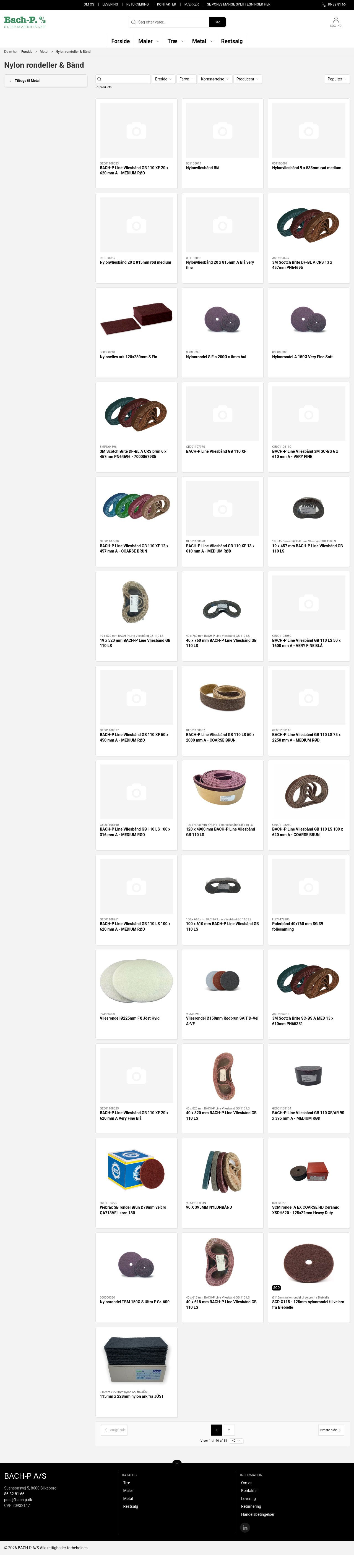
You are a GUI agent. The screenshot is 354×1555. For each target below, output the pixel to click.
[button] (148, 41)
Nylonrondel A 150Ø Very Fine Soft (302, 357)
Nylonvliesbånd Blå (202, 168)
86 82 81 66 (14, 1494)
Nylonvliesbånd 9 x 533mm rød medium (306, 168)
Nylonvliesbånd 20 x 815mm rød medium (135, 262)
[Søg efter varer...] (128, 79)
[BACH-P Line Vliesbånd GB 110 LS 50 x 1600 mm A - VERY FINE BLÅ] (308, 602)
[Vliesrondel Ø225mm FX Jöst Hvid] (136, 981)
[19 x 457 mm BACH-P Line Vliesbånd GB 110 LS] (308, 508)
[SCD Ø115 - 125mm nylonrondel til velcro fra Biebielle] (308, 1264)
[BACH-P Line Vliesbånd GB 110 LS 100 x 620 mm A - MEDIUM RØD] (136, 886)
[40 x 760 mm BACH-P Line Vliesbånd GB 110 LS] (222, 602)
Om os (89, 4)
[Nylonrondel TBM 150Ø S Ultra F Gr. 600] (136, 1264)
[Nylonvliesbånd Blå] (222, 130)
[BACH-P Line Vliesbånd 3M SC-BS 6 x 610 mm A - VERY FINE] (308, 413)
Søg (217, 22)
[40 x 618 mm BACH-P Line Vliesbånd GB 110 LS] (222, 1264)
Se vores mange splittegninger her (238, 4)
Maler (128, 1490)
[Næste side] (331, 1430)
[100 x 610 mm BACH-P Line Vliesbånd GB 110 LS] (222, 886)
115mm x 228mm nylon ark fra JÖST (132, 1396)
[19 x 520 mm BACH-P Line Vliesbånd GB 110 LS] (136, 602)
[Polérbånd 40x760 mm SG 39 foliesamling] (308, 886)
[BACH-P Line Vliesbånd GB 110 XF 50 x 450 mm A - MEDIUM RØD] (136, 697)
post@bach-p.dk (18, 1500)
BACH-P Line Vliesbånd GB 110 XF (216, 451)
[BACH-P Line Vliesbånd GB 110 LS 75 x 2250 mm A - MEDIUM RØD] (308, 697)
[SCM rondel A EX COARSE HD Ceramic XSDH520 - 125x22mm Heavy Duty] (308, 1169)
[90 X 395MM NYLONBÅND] (222, 1169)
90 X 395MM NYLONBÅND (209, 1207)
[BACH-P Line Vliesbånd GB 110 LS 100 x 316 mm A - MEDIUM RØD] (136, 792)
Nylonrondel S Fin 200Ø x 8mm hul (216, 357)
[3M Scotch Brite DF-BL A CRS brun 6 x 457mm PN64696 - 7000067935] (136, 413)
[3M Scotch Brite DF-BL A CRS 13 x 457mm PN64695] (308, 224)
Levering (110, 4)
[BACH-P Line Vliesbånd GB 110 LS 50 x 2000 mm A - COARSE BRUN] (222, 697)
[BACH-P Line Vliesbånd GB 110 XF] (222, 413)
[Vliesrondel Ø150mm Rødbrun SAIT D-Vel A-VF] (222, 981)
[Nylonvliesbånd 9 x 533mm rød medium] (308, 130)
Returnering (137, 4)
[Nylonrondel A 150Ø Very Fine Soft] (308, 319)
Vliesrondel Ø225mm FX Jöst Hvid (130, 1018)
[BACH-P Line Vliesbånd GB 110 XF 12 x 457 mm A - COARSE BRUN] (136, 508)
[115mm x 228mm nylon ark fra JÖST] (136, 1358)
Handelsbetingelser (257, 1514)
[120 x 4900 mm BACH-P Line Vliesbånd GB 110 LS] (222, 792)
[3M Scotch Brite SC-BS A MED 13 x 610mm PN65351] (308, 981)
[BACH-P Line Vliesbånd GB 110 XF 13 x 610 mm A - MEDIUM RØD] (222, 508)
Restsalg (130, 1506)
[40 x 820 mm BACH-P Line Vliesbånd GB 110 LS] (222, 1075)
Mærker (191, 4)
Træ (126, 1483)
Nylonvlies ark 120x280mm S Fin (128, 357)
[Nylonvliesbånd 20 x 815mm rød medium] (136, 224)
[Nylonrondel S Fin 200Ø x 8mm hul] (222, 319)
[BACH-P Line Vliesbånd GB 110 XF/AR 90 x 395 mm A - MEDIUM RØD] (308, 1075)
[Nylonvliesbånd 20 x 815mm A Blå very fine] (222, 224)
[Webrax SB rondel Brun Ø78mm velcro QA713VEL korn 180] (136, 1169)
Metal (44, 52)
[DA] (25, 22)
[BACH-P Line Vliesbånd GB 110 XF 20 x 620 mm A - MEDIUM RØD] (136, 130)
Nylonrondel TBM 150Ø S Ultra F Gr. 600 (135, 1302)
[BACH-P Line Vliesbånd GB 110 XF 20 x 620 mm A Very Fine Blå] (136, 1075)
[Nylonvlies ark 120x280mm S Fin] (136, 319)
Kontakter (166, 4)
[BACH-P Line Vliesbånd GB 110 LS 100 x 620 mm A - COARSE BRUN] (308, 792)
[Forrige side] (114, 1430)
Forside (27, 52)
